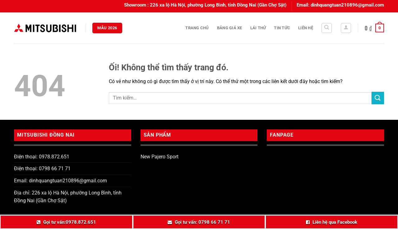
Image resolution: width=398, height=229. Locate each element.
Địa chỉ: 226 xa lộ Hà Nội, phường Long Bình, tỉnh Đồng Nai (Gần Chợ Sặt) (68, 197)
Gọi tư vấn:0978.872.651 (69, 222)
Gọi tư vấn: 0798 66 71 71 (202, 222)
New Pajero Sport (159, 157)
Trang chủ (197, 28)
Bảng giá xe (229, 28)
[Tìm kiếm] (327, 28)
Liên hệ (305, 28)
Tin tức (282, 28)
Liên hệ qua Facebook (334, 222)
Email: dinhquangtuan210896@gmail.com (60, 181)
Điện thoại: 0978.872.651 (41, 157)
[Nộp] (378, 98)
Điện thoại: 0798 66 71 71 (42, 168)
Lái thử (258, 28)
